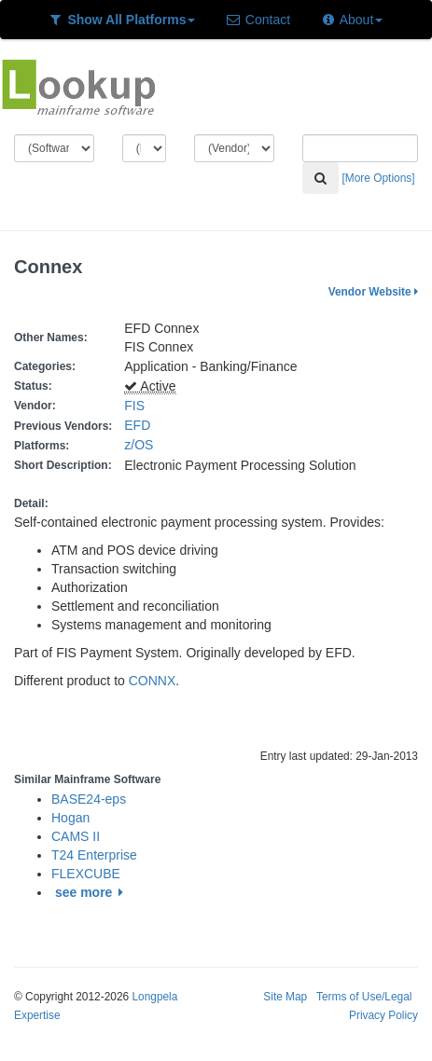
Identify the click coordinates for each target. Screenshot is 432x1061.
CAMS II (75, 836)
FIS (134, 405)
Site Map (285, 996)
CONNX (152, 680)
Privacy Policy (383, 1015)
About (351, 19)
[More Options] (378, 178)
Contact (257, 19)
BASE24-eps (88, 799)
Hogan (70, 817)
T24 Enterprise (94, 854)
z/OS (142, 444)
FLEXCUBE (85, 873)
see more (92, 892)
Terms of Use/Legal (363, 996)
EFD (137, 425)
